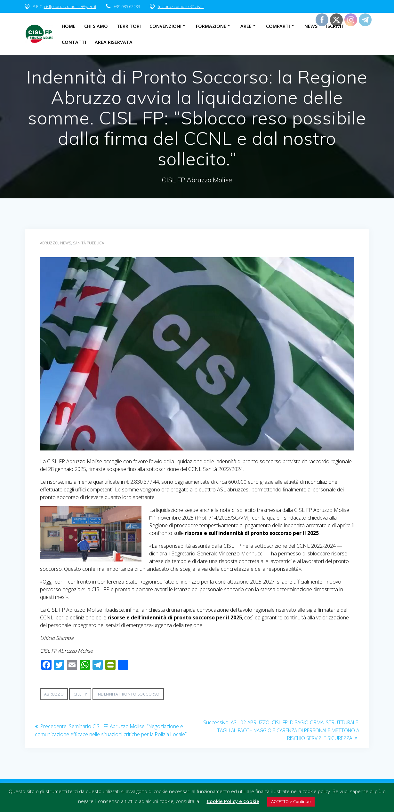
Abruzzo (49, 243)
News (311, 26)
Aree (246, 26)
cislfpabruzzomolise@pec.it (70, 6)
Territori (129, 26)
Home (69, 26)
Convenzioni (165, 26)
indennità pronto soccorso (128, 694)
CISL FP (80, 694)
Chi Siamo (96, 26)
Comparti (278, 26)
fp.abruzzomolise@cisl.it (181, 6)
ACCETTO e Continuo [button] (291, 801)
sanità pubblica (88, 243)
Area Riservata (114, 42)
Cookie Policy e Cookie (233, 801)
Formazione (211, 26)
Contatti (74, 42)
